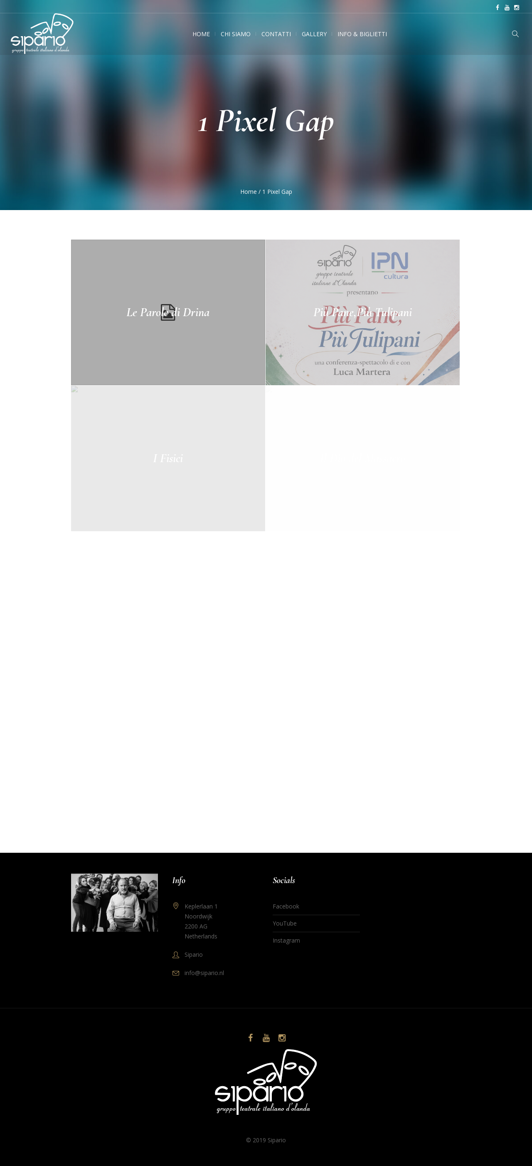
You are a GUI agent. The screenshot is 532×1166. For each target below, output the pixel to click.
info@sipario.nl (204, 973)
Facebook (286, 906)
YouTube (285, 923)
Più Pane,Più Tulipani (362, 312)
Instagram (286, 940)
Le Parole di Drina (167, 312)
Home (248, 192)
